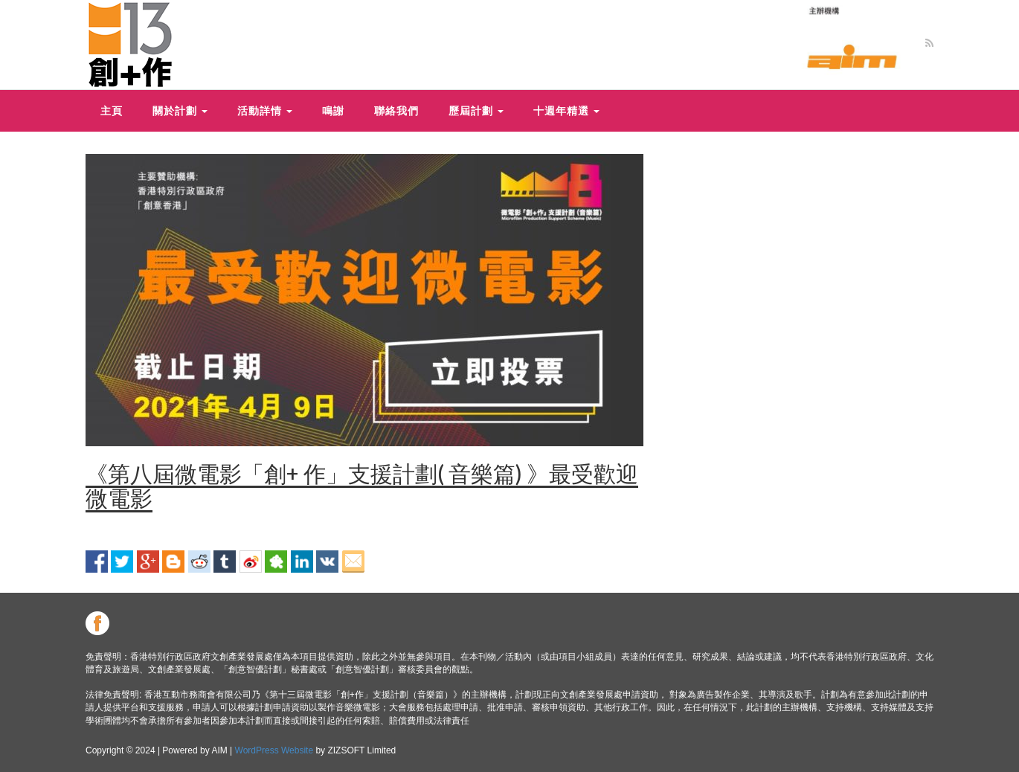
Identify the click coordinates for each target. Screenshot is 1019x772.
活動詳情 (264, 110)
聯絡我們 (396, 110)
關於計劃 (180, 110)
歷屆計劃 (476, 110)
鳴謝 (333, 110)
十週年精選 (566, 110)
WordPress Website (274, 750)
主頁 (111, 110)
